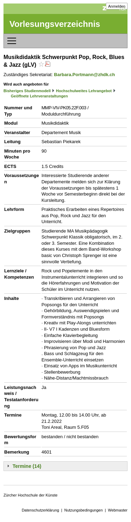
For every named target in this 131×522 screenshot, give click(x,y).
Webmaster (118, 510)
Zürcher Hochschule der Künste (30, 495)
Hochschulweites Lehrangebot (84, 91)
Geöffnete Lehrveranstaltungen (39, 96)
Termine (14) (27, 466)
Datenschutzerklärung (40, 510)
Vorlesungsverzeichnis (54, 24)
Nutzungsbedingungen (83, 510)
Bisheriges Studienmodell (27, 91)
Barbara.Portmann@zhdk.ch (84, 74)
